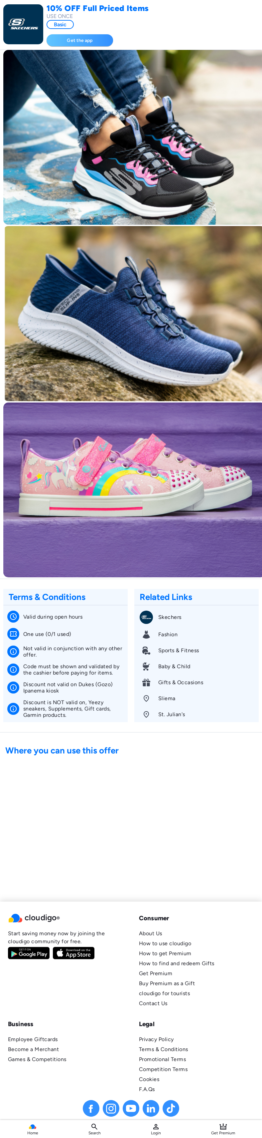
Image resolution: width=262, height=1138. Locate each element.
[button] (65, 918)
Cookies (149, 1079)
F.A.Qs (147, 1089)
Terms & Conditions (163, 1049)
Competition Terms (163, 1069)
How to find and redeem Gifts (176, 963)
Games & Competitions (37, 1059)
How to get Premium (165, 953)
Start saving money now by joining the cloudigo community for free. (56, 937)
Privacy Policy (156, 1039)
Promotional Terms (162, 1059)
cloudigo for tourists (164, 993)
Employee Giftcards (33, 1039)
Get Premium (155, 973)
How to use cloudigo (165, 943)
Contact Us (153, 1003)
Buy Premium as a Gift (167, 983)
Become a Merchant (33, 1049)
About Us (150, 933)
